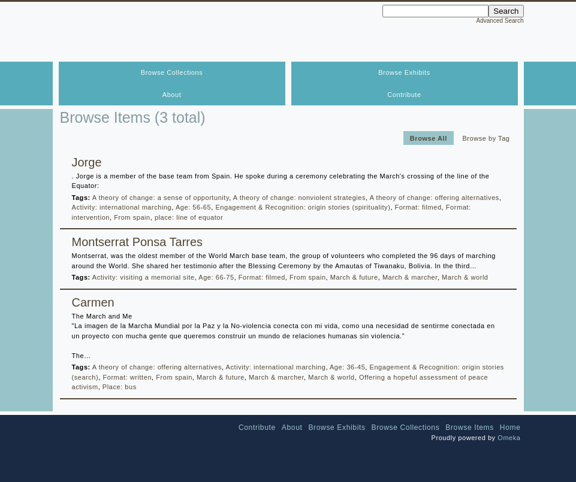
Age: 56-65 (193, 207)
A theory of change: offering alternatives (434, 197)
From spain (132, 217)
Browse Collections (172, 72)
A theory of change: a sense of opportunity (160, 197)
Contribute (404, 94)
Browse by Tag (485, 137)
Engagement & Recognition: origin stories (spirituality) (302, 207)
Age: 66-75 (216, 277)
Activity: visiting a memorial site (143, 277)
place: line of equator (189, 217)
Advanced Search (500, 20)
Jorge (87, 162)
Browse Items (469, 427)
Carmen (93, 302)
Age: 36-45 (347, 367)
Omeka (508, 437)
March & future (354, 277)
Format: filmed (418, 207)
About (172, 94)
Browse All (428, 137)
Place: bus (119, 386)
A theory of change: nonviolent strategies (299, 197)
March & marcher (410, 277)
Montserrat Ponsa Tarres (137, 241)
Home (510, 427)
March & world (465, 277)
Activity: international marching (122, 207)
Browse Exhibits (404, 72)
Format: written (127, 377)
